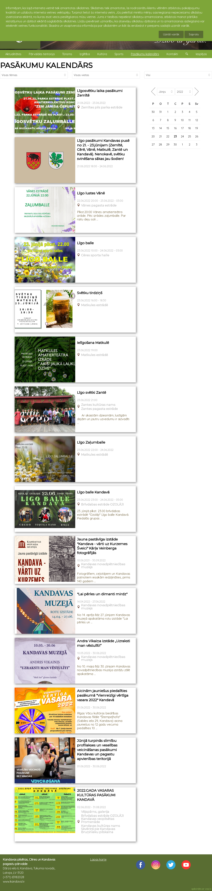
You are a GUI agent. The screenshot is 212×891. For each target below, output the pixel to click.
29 (167, 144)
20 (153, 136)
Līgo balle (85, 243)
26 (196, 136)
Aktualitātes (13, 54)
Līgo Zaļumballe (91, 442)
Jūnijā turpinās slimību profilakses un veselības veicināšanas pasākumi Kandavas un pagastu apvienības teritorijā (97, 750)
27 (153, 144)
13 (153, 128)
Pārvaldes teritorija (42, 54)
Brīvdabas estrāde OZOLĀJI (102, 504)
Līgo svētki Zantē (91, 392)
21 (160, 136)
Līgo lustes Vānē (91, 193)
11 (189, 120)
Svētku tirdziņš (89, 293)
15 (168, 128)
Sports (118, 54)
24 (182, 136)
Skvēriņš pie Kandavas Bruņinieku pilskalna (98, 830)
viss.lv (208, 888)
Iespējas (201, 54)
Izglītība (85, 54)
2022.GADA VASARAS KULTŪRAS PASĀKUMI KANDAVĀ (96, 795)
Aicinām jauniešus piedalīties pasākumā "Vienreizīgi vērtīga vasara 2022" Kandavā (102, 695)
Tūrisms (67, 54)
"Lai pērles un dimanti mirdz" (102, 594)
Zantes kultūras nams (98, 404)
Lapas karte (98, 859)
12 (196, 120)
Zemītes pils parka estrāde (101, 107)
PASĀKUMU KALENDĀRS (46, 65)
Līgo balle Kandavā (93, 492)
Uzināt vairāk (171, 34)
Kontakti (172, 54)
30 (153, 112)
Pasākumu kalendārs (145, 54)
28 (160, 144)
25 (189, 136)
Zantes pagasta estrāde (99, 408)
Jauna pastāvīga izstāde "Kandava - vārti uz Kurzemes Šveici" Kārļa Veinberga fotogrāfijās (102, 546)
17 (182, 128)
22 (167, 136)
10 (182, 120)
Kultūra (102, 54)
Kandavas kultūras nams (100, 825)
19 (196, 128)
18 (189, 128)
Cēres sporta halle (95, 255)
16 (175, 128)
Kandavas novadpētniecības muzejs (103, 566)
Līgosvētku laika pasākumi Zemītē (100, 93)
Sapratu (194, 34)
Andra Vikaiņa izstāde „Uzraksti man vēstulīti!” (103, 643)
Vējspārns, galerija (95, 811)
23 (175, 136)
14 (160, 128)
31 (160, 112)
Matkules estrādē (94, 305)
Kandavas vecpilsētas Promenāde (97, 820)
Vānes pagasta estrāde (98, 205)
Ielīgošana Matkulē (93, 343)
